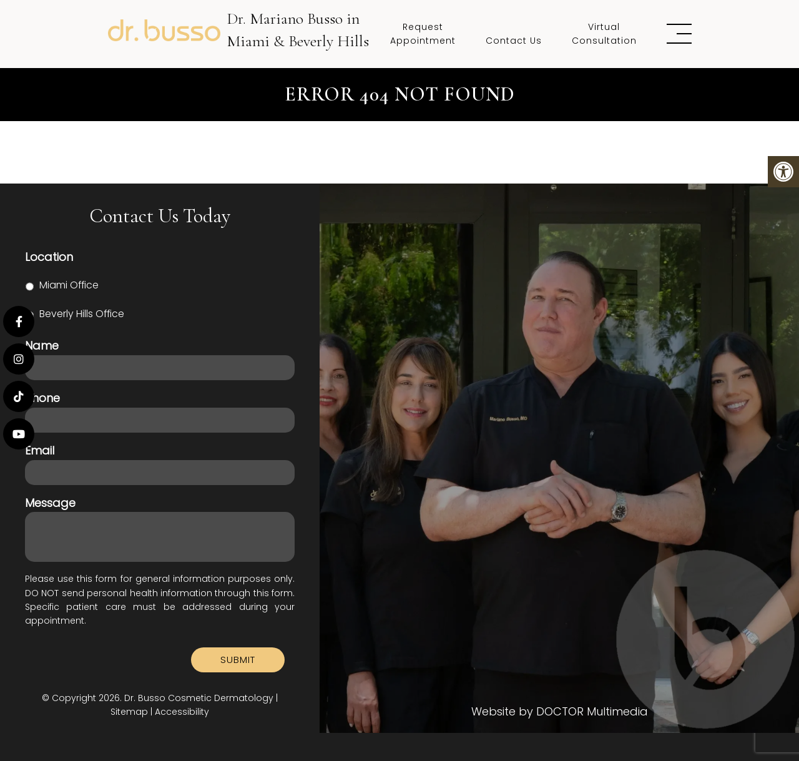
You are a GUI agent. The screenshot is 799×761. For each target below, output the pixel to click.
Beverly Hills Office (81, 314)
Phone (42, 398)
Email (39, 450)
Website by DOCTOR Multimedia (559, 711)
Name (42, 345)
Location (49, 257)
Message (50, 503)
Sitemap (129, 711)
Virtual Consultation (604, 34)
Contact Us (514, 40)
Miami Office (69, 285)
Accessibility (182, 711)
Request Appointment (423, 34)
